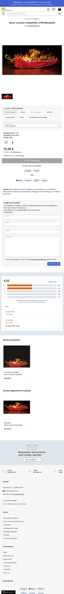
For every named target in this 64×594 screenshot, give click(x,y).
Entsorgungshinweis (10, 562)
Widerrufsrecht (8, 556)
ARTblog (6, 535)
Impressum (7, 566)
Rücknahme (7, 525)
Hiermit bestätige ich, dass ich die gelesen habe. (31, 259)
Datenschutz (7, 559)
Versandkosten (16, 152)
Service (5, 512)
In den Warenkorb (32, 160)
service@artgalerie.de (11, 491)
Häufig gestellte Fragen (10, 528)
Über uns (6, 573)
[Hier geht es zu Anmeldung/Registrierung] (48, 9)
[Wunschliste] (54, 9)
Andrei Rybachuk (33, 26)
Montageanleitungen (10, 531)
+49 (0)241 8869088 (10, 500)
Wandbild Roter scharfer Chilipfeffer (13, 424)
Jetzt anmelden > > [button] (32, 460)
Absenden (54, 264)
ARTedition (7, 569)
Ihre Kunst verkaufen (10, 538)
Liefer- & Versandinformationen (13, 521)
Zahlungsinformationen (11, 518)
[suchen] (59, 13)
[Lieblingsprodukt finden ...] (32, 13)
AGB (4, 552)
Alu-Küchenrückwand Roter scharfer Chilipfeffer (13, 373)
